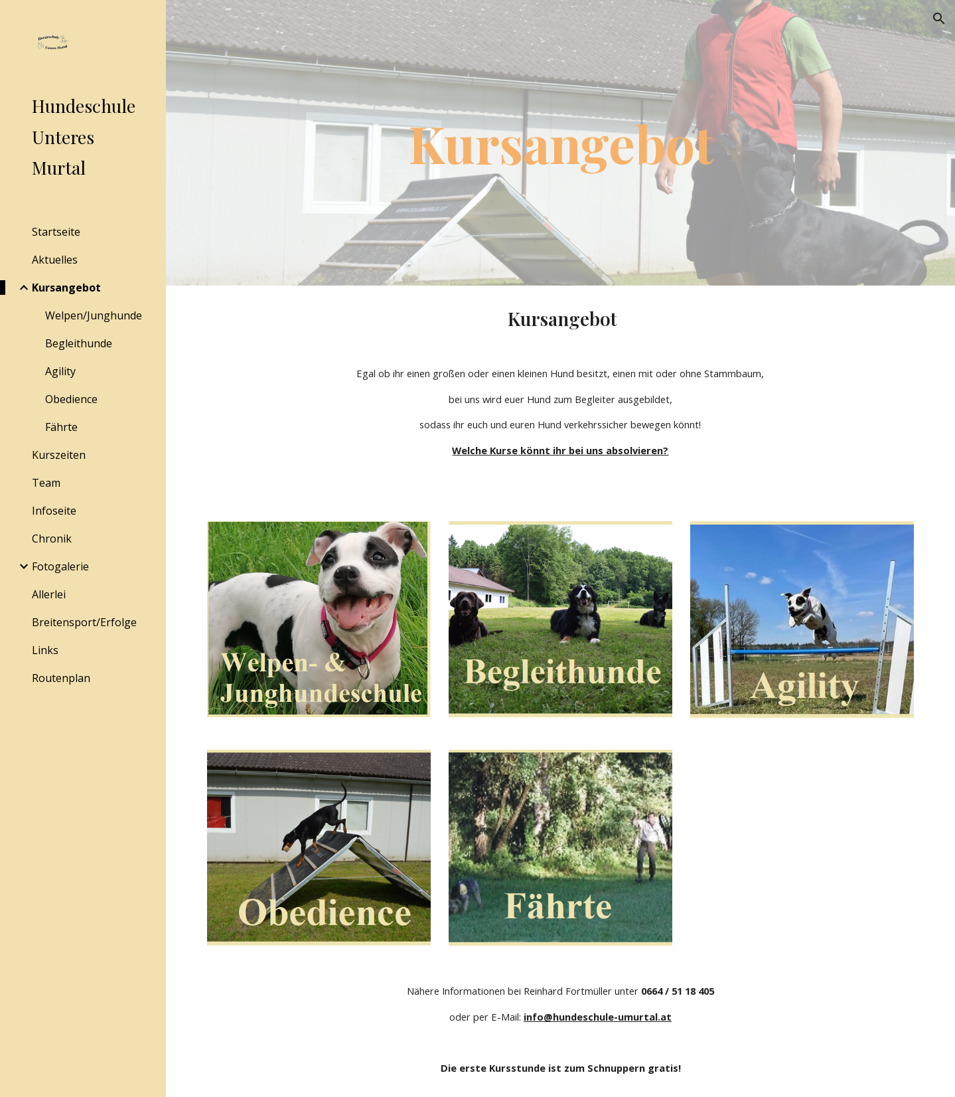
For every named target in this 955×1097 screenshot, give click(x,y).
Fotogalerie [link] (60, 566)
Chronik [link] (52, 538)
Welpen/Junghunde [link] (93, 315)
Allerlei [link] (49, 594)
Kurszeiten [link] (59, 455)
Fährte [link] (61, 427)
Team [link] (46, 482)
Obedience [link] (71, 399)
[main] (561, 143)
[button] (939, 19)
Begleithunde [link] (78, 343)
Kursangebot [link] (66, 287)
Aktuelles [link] (55, 259)
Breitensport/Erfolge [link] (84, 622)
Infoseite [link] (54, 510)
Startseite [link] (56, 231)
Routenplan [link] (61, 678)
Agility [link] (60, 371)
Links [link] (45, 650)
